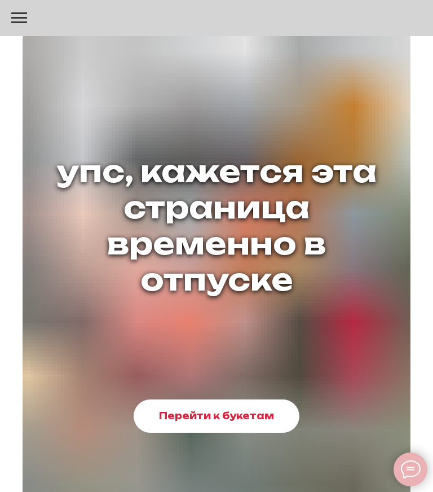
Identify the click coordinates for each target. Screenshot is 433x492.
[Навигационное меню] (19, 18)
